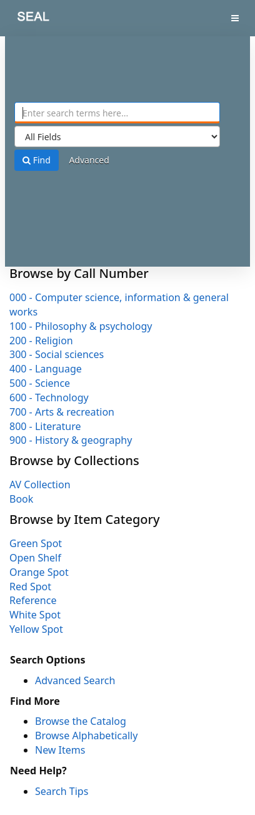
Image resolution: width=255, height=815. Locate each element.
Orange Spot (39, 572)
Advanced (89, 160)
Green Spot (35, 543)
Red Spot (30, 586)
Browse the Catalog (80, 721)
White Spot (35, 615)
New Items (60, 750)
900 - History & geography (70, 440)
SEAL (24, 19)
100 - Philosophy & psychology (80, 326)
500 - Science (39, 383)
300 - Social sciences (56, 354)
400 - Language (45, 369)
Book (21, 499)
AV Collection (40, 484)
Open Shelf (35, 558)
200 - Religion (41, 340)
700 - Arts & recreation (61, 412)
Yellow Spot (36, 629)
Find (36, 160)
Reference (32, 600)
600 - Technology (49, 397)
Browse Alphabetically (86, 735)
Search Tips (61, 791)
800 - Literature (45, 426)
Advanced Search (75, 680)
